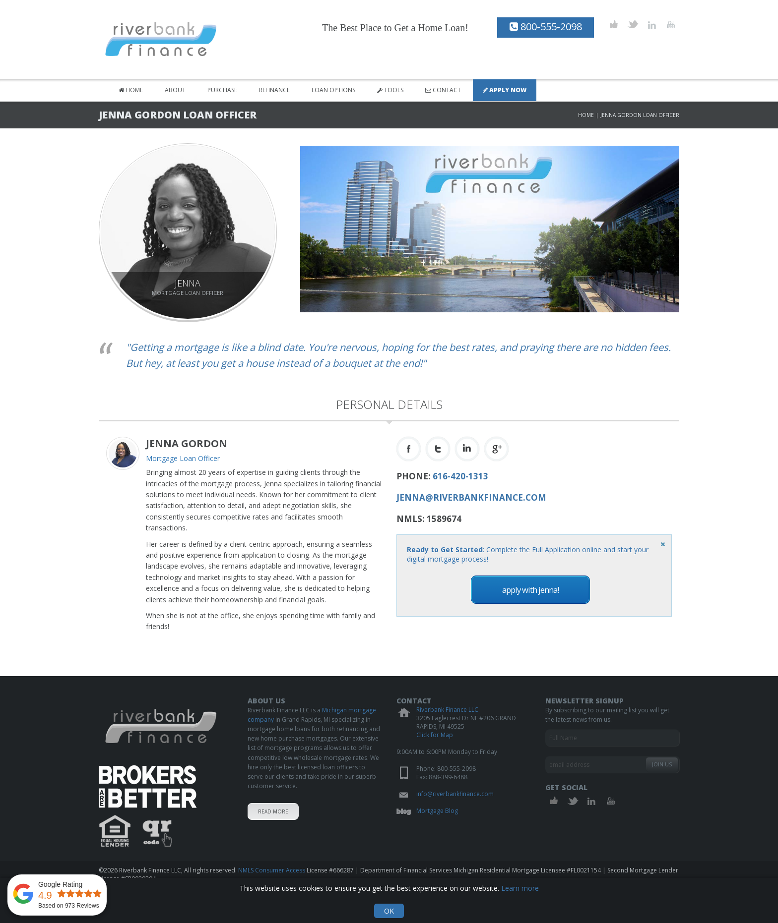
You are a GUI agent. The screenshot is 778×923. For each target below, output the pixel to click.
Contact (443, 90)
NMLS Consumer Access (271, 870)
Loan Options (333, 90)
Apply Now (504, 90)
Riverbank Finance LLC (447, 709)
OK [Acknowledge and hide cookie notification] (389, 911)
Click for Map (434, 735)
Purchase (222, 90)
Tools (390, 90)
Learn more (520, 888)
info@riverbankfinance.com (455, 794)
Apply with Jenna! (530, 589)
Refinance (274, 90)
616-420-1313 (460, 476)
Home (131, 90)
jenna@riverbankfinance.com (471, 497)
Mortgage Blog (437, 811)
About (175, 90)
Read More (273, 811)
